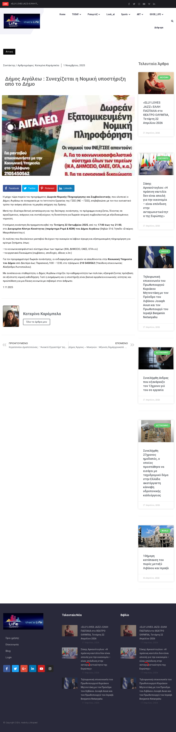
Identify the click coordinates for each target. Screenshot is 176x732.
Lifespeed (33, 723)
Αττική (9, 51)
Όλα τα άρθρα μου (36, 321)
